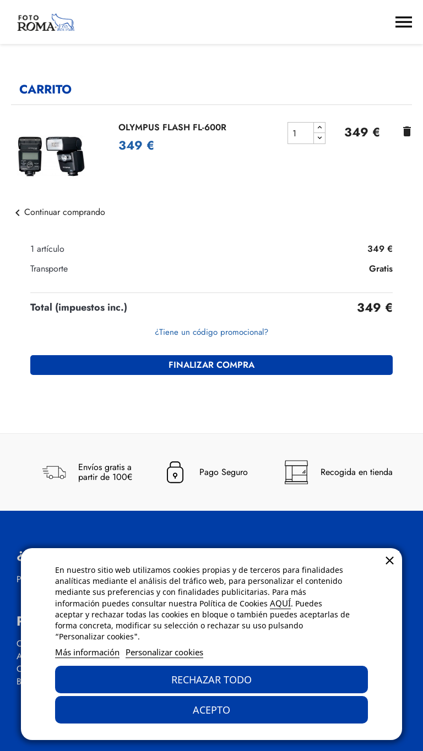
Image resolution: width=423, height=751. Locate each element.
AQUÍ (280, 603)
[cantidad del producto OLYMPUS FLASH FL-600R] (301, 133)
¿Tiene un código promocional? (211, 332)
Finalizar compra (211, 364)
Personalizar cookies (164, 652)
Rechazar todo (211, 679)
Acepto (211, 709)
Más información (87, 652)
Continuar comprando (58, 212)
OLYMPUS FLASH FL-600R (172, 127)
